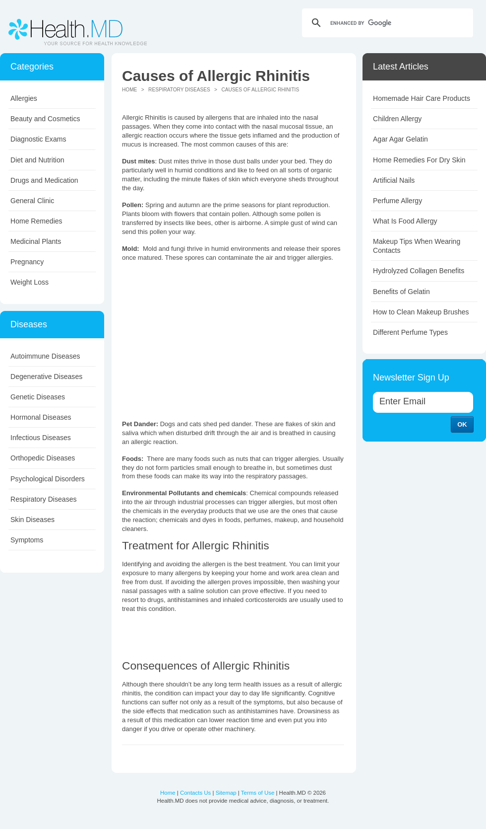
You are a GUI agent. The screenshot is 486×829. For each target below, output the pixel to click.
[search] (386, 23)
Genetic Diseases (37, 397)
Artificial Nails (394, 180)
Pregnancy (27, 262)
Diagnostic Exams (38, 139)
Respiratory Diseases (43, 499)
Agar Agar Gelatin (400, 139)
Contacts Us (195, 793)
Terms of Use (257, 793)
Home (129, 89)
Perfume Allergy (397, 201)
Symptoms (26, 540)
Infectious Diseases (40, 438)
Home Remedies (36, 221)
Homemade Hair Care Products (421, 98)
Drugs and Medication (44, 180)
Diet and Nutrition (37, 160)
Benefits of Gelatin (401, 292)
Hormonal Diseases (40, 417)
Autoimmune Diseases (45, 356)
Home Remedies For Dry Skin (419, 160)
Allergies (23, 98)
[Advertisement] (205, 339)
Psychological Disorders (47, 479)
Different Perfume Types (410, 332)
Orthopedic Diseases (42, 458)
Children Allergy (397, 119)
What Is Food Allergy (405, 221)
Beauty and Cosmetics (45, 119)
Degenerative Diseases (46, 376)
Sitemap (226, 793)
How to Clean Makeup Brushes (421, 312)
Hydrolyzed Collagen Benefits (418, 271)
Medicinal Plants (35, 241)
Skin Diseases (32, 520)
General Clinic (32, 201)
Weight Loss (29, 282)
